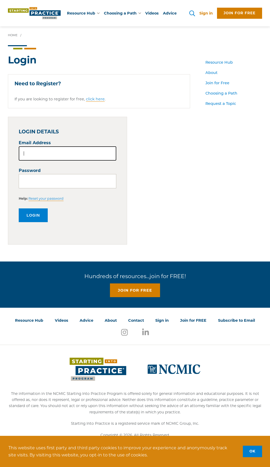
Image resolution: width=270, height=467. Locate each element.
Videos (152, 13)
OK (252, 451)
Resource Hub (219, 63)
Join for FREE (193, 320)
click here (95, 99)
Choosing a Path (221, 94)
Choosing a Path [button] (122, 13)
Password (30, 170)
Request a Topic (220, 104)
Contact (136, 320)
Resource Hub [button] (83, 13)
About (211, 73)
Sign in (206, 13)
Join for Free (217, 83)
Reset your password (46, 198)
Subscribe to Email (236, 320)
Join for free (239, 13)
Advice (170, 13)
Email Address (35, 142)
